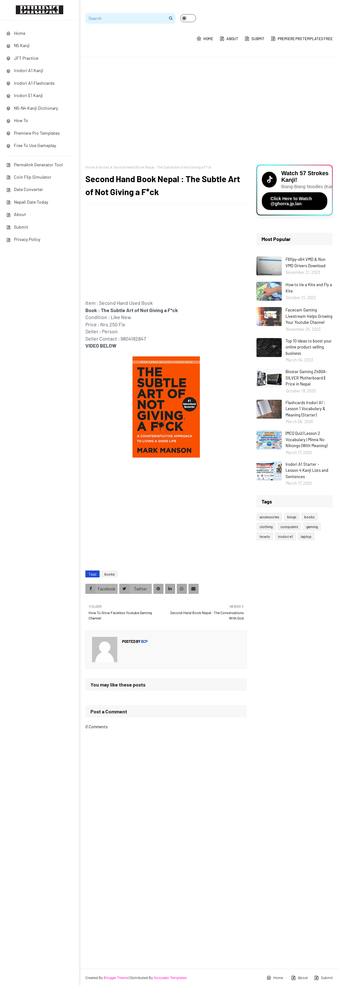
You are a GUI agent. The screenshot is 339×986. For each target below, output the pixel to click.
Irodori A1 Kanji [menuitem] (24, 70)
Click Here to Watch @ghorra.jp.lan (291, 201)
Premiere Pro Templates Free (302, 38)
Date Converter (24, 189)
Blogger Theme (116, 977)
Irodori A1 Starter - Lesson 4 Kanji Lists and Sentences (307, 470)
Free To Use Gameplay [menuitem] (31, 145)
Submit (17, 227)
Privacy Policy (23, 239)
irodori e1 (285, 536)
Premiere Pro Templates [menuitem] (33, 133)
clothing (266, 526)
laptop (306, 536)
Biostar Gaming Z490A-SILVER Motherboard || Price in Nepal (306, 377)
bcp (144, 641)
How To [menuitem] (17, 120)
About (16, 214)
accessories (269, 517)
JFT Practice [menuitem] (22, 58)
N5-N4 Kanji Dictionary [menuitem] (32, 108)
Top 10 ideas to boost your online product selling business (309, 347)
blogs (291, 517)
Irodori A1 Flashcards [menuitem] (30, 83)
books (104, 167)
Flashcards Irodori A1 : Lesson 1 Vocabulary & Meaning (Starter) (305, 408)
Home (204, 38)
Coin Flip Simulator (28, 177)
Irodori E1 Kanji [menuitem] (24, 95)
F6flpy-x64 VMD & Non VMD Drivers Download (305, 262)
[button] (188, 18)
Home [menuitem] (15, 33)
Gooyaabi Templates (170, 977)
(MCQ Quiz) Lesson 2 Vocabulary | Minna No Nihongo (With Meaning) (306, 439)
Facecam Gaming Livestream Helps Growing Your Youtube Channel (309, 316)
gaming (312, 526)
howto (265, 536)
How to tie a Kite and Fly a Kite (309, 287)
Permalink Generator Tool (34, 164)
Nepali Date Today (27, 202)
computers (289, 526)
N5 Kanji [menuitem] (18, 45)
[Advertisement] (209, 111)
